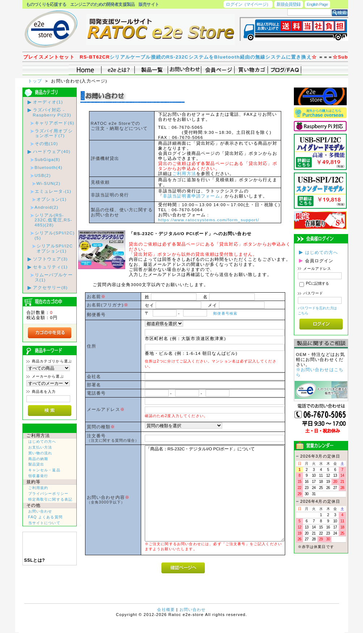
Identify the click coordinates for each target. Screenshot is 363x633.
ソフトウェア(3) (50, 258)
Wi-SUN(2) (48, 183)
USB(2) (43, 175)
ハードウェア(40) (52, 151)
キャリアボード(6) (55, 122)
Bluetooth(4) (49, 167)
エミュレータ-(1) (53, 191)
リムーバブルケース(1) (54, 277)
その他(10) (46, 143)
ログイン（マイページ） (248, 4)
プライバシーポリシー (48, 494)
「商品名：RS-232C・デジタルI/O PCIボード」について (214, 493)
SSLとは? (34, 560)
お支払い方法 (40, 447)
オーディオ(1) (48, 101)
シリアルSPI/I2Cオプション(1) (55, 248)
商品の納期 (38, 459)
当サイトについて (44, 523)
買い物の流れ (40, 453)
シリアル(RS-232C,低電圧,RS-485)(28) (53, 220)
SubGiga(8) (47, 159)
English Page (317, 4)
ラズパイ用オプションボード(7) (54, 133)
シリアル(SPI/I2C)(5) (55, 235)
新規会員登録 (289, 4)
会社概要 (166, 609)
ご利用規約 (38, 488)
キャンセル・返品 (44, 470)
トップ (36, 80)
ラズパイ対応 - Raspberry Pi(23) (52, 112)
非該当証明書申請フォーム (191, 196)
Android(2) (47, 207)
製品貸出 (36, 464)
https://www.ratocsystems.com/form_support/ (208, 219)
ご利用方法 (184, 173)
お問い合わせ (40, 511)
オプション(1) (52, 199)
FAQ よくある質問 (45, 517)
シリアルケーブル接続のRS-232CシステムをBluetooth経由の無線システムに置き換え (227, 57)
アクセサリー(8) (50, 287)
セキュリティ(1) (50, 266)
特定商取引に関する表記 (50, 499)
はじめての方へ (42, 441)
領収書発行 (38, 476)
